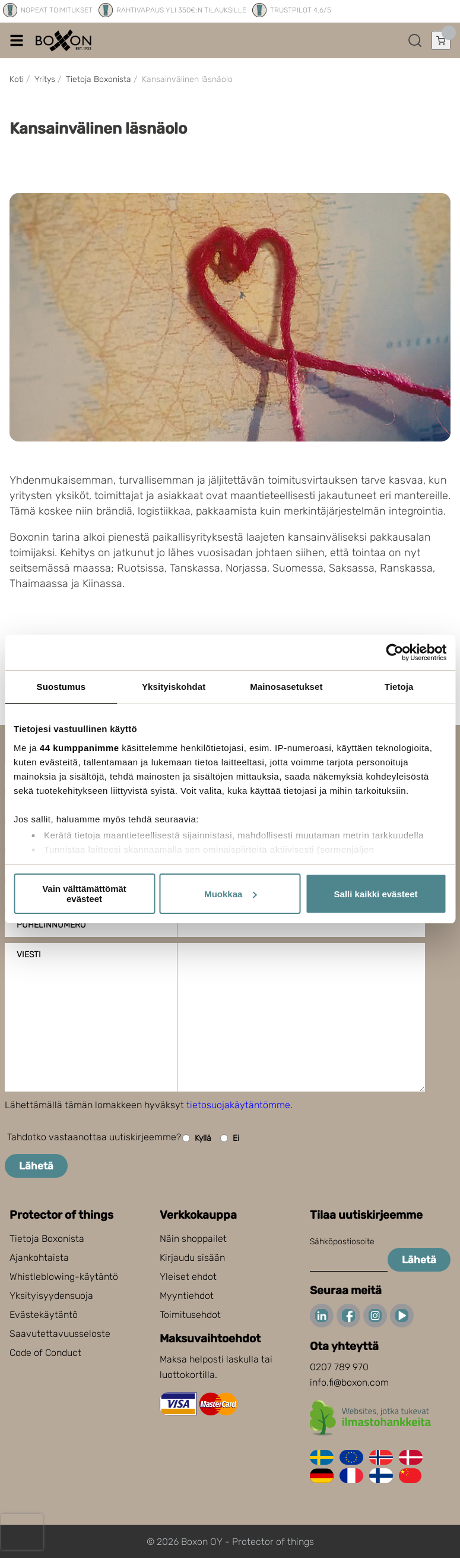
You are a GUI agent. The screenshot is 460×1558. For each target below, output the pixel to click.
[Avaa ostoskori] (441, 40)
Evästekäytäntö (43, 1314)
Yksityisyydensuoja (51, 1295)
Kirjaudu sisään (192, 1257)
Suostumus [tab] (61, 687)
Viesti (29, 955)
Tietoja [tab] (399, 687)
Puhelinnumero (51, 925)
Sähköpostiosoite (342, 1242)
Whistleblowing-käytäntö (63, 1276)
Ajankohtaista (39, 1257)
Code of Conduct (45, 1352)
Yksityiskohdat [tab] (173, 687)
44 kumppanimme (79, 748)
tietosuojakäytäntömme (238, 1105)
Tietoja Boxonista (46, 1238)
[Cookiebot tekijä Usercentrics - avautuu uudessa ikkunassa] (394, 652)
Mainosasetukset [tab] (286, 687)
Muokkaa (230, 894)
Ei (229, 1138)
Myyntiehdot (187, 1295)
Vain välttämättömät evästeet (84, 894)
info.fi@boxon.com (349, 1382)
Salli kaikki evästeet (376, 894)
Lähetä (36, 1166)
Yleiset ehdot (188, 1276)
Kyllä (196, 1138)
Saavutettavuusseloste (59, 1333)
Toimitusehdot (190, 1314)
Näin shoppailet (193, 1238)
